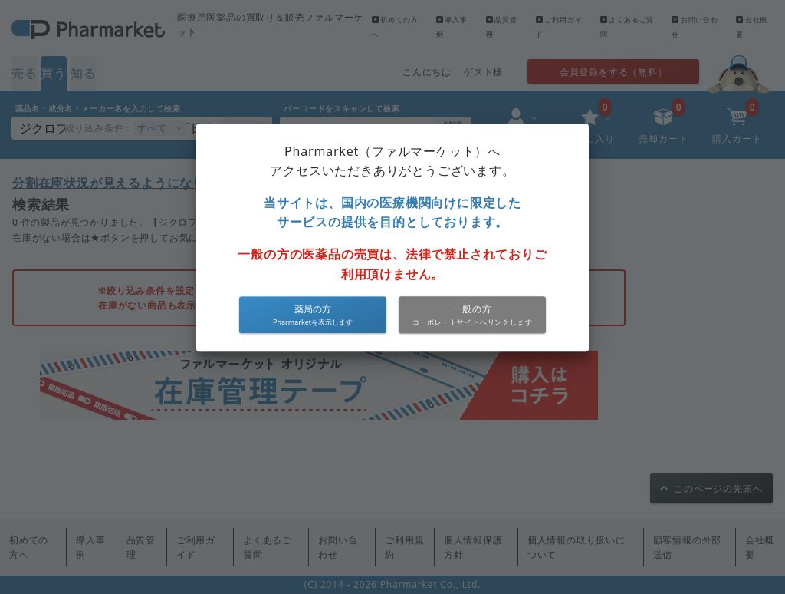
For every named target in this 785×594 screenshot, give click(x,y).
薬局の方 (312, 309)
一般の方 (471, 309)
